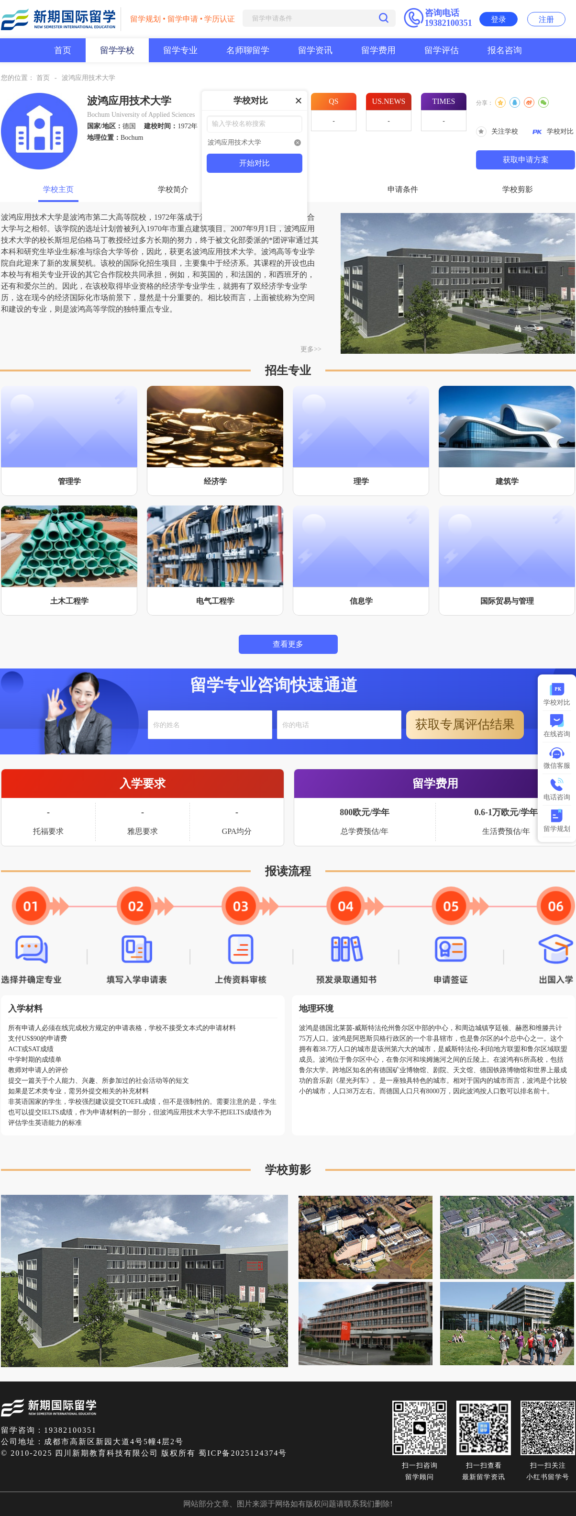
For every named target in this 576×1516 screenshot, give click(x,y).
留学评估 (441, 50)
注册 (546, 19)
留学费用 (378, 50)
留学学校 (117, 50)
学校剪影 (517, 189)
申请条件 (403, 189)
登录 (498, 19)
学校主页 (58, 189)
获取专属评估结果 (465, 724)
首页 (62, 50)
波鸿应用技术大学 (88, 77)
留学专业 (180, 50)
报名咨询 (504, 50)
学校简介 (173, 189)
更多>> (310, 349)
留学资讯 (315, 50)
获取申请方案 (526, 160)
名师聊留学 (247, 50)
